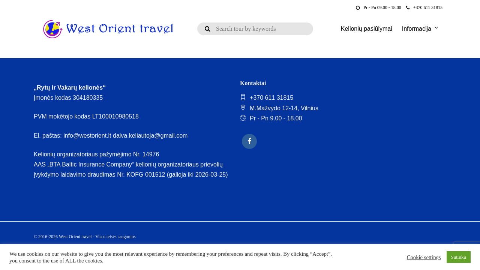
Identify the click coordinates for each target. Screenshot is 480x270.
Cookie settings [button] (424, 257)
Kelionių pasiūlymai (366, 29)
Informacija (416, 29)
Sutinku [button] (458, 257)
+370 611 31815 (424, 7)
